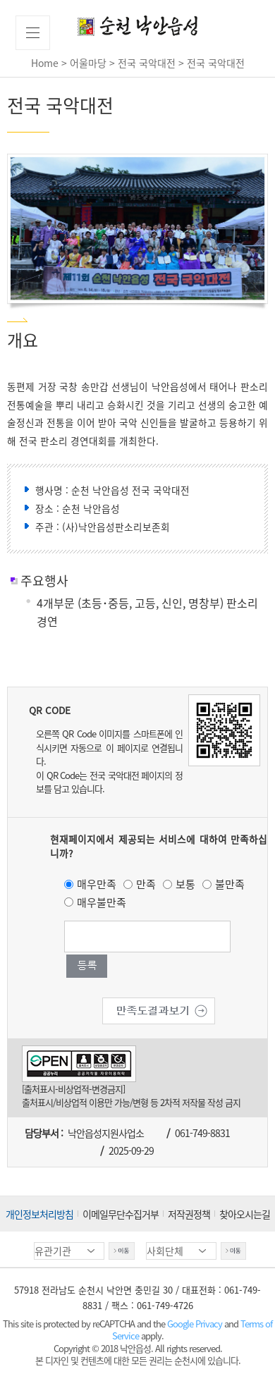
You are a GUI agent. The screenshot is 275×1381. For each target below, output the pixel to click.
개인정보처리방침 (39, 1214)
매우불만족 (101, 902)
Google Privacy (195, 1323)
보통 (185, 884)
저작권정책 (189, 1214)
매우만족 (96, 884)
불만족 (230, 884)
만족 (146, 884)
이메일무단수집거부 (120, 1214)
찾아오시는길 (244, 1214)
